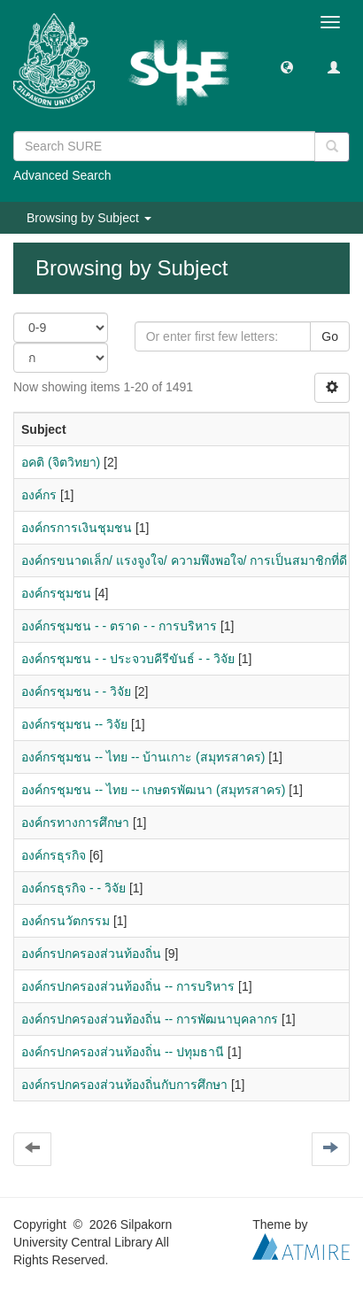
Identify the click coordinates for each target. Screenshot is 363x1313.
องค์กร (39, 495)
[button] (287, 66)
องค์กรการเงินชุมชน (76, 528)
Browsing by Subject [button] (89, 218)
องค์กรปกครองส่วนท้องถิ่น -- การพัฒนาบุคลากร (149, 1019)
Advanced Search (62, 175)
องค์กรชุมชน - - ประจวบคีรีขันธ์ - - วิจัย (128, 659)
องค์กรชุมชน (56, 593)
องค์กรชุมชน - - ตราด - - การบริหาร (119, 626)
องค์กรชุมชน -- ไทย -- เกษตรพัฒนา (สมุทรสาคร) (153, 790)
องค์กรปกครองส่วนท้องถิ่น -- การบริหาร (128, 986)
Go (329, 336)
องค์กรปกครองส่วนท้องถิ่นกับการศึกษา (124, 1084)
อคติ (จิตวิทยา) (60, 462)
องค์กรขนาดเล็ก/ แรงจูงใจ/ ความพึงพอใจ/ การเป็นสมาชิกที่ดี (184, 560)
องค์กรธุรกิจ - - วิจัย (73, 888)
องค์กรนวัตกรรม (65, 921)
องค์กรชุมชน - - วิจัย (76, 691)
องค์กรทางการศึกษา (75, 822)
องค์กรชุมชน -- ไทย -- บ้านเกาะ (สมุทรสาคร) (143, 757)
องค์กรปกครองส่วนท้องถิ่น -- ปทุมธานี (122, 1052)
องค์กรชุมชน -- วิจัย (74, 724)
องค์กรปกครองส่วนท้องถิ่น (91, 953)
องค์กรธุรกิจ (53, 855)
